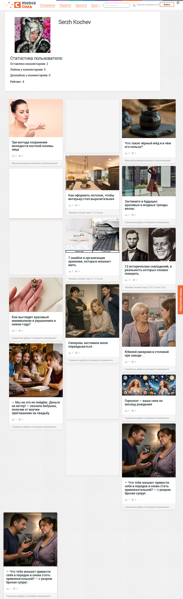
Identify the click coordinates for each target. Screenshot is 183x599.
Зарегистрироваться (148, 4)
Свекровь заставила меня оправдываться (88, 344)
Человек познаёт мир (79, 212)
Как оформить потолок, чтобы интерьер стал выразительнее (91, 197)
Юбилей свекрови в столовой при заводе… (147, 353)
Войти (167, 4)
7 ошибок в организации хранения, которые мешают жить (89, 261)
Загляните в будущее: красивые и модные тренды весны (146, 204)
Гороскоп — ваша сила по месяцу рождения (144, 402)
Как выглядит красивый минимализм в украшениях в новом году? (34, 320)
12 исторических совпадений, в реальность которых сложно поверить (148, 269)
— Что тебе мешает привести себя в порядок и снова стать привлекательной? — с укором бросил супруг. (148, 488)
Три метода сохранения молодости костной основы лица (32, 145)
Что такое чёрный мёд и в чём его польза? (148, 144)
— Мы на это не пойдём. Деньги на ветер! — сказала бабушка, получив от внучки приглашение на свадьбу (36, 407)
